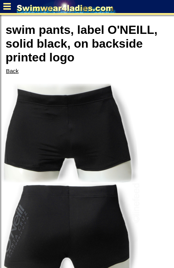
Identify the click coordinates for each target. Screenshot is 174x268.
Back (12, 71)
